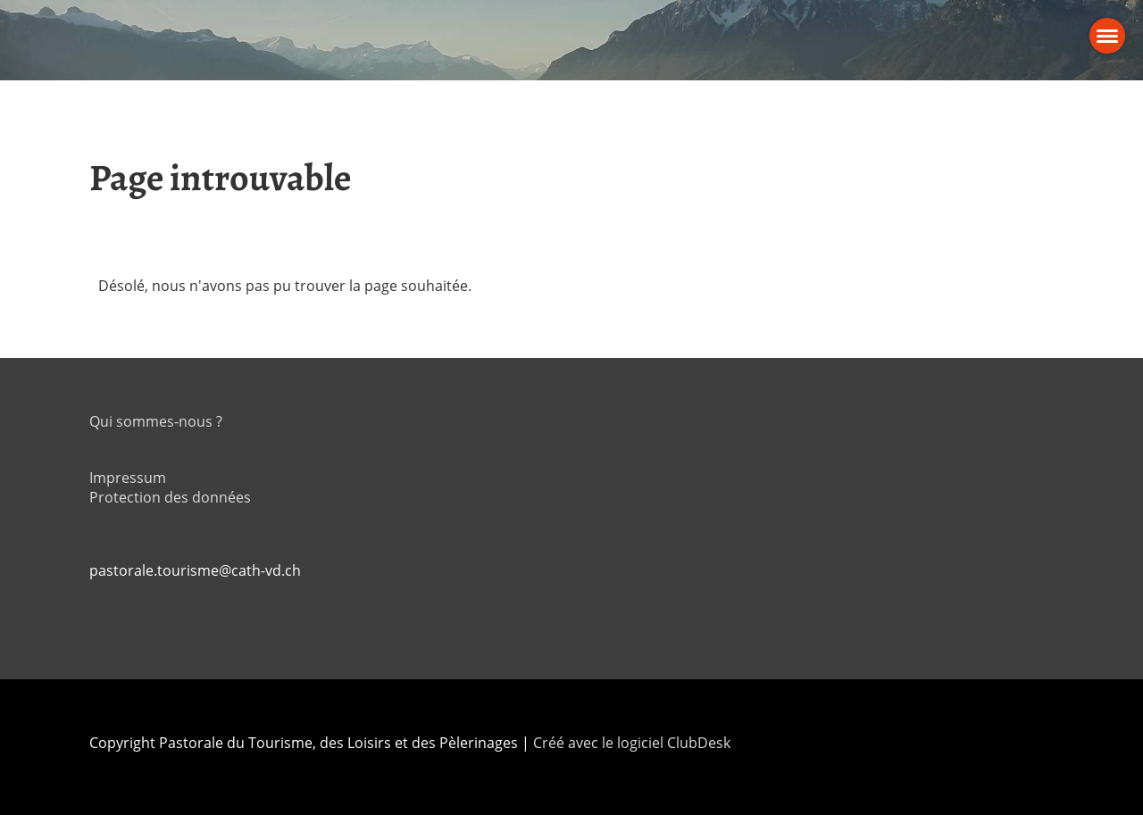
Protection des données (170, 497)
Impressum (127, 477)
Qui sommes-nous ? (155, 421)
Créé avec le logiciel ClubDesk (631, 743)
